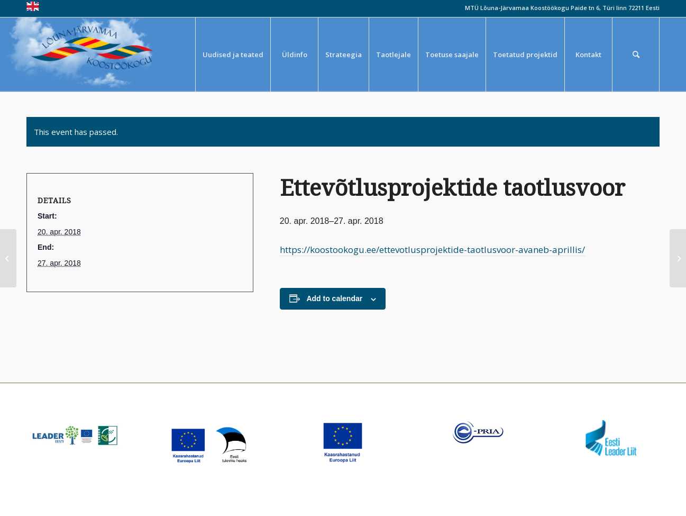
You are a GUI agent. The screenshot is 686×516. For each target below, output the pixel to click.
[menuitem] (232, 54)
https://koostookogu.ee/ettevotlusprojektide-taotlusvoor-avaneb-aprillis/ (432, 249)
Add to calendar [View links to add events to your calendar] (334, 298)
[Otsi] (636, 54)
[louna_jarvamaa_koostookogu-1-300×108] (99, 54)
